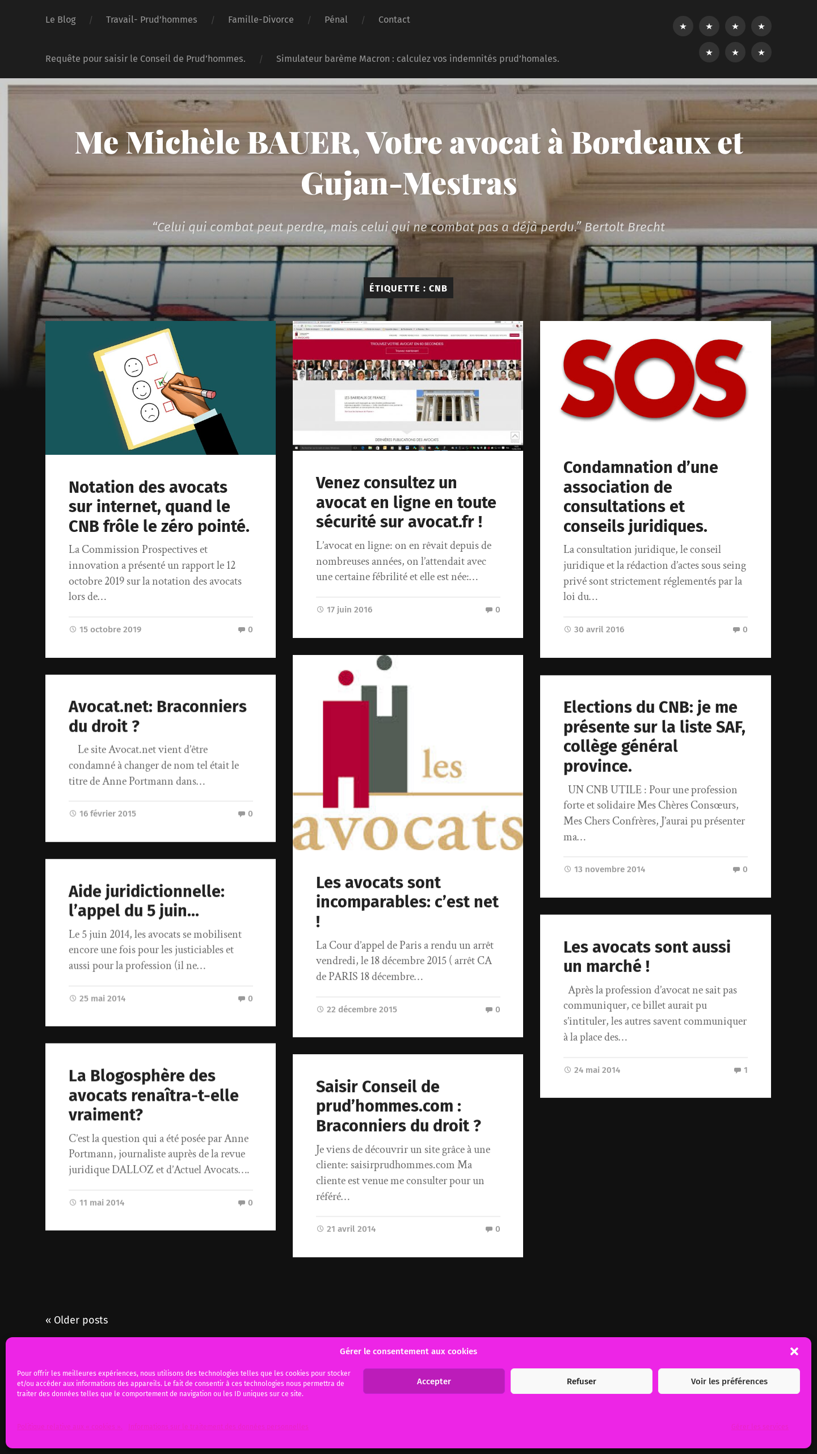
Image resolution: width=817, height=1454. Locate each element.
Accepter (434, 1381)
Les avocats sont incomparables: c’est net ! (407, 902)
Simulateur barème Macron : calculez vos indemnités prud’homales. (417, 58)
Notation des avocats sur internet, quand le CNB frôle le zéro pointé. (159, 506)
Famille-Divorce (261, 19)
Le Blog (60, 19)
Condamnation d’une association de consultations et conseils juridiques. (640, 497)
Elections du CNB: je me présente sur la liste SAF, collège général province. (654, 736)
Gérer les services (760, 1427)
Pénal (336, 19)
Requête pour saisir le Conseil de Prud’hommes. (145, 58)
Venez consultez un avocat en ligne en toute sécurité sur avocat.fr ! (406, 502)
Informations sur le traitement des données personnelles (218, 1427)
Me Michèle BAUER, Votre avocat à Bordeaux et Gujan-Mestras (408, 161)
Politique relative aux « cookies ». (70, 1427)
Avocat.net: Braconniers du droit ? (158, 717)
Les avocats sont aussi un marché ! (647, 957)
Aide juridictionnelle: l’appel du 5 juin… (147, 902)
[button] (794, 1351)
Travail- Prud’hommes (151, 19)
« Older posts (76, 1320)
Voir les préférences (729, 1381)
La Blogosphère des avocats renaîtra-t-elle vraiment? (154, 1095)
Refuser (581, 1381)
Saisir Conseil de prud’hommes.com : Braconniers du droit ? (398, 1106)
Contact (394, 19)
